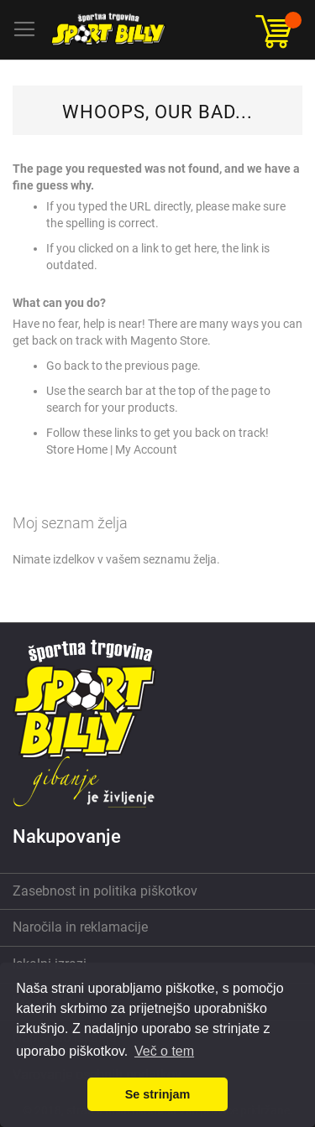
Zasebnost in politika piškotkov (105, 891)
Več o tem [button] (164, 1051)
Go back (67, 365)
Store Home (77, 449)
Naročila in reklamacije (80, 927)
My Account (146, 449)
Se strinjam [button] (158, 1094)
